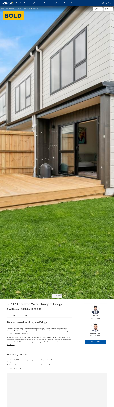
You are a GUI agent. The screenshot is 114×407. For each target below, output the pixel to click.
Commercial (47, 3)
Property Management (35, 3)
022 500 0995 (95, 336)
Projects (66, 3)
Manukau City (10, 8)
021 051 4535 (95, 318)
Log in (110, 3)
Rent (25, 3)
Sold (2, 8)
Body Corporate (57, 3)
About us (73, 3)
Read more (11, 345)
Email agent (95, 342)
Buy (17, 3)
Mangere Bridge (22, 8)
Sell (21, 3)
